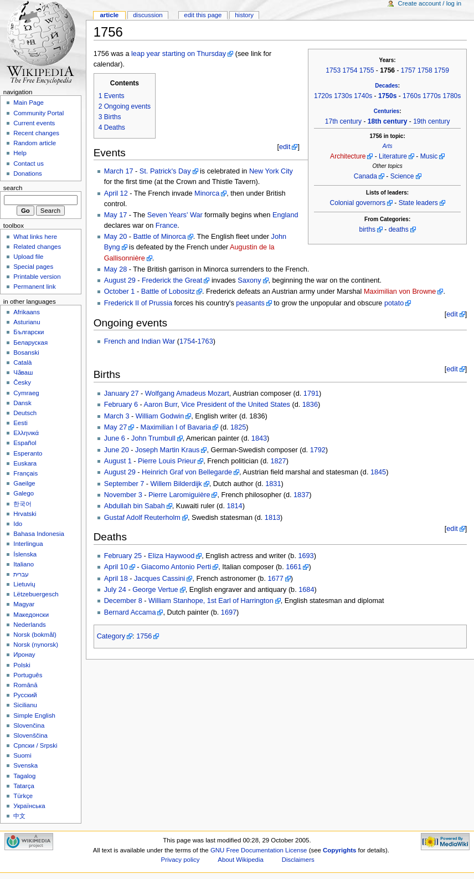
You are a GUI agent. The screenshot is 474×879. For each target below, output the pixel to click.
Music (428, 156)
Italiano (23, 564)
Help (20, 153)
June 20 (116, 450)
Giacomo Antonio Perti (176, 567)
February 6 (121, 404)
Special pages (33, 266)
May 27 (115, 427)
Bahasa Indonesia (38, 533)
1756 (144, 636)
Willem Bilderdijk (176, 484)
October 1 (119, 291)
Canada (365, 176)
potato (394, 303)
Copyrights (339, 850)
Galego (23, 493)
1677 (275, 578)
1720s (323, 96)
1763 (205, 341)
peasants (250, 303)
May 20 (115, 237)
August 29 (120, 280)
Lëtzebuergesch (36, 594)
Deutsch (25, 413)
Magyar (23, 604)
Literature (393, 156)
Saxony (249, 280)
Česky (22, 382)
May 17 (115, 215)
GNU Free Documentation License (258, 850)
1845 (378, 472)
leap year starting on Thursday (178, 54)
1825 (238, 427)
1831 (273, 484)
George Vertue (155, 590)
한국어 (22, 503)
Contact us (28, 163)
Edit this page (202, 15)
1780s (451, 96)
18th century (388, 121)
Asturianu (26, 322)
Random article (34, 143)
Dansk (22, 403)
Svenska (25, 765)
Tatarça (23, 786)
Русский (25, 695)
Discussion (147, 15)
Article (109, 15)
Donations (27, 173)
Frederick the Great (172, 280)
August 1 (118, 461)
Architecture (347, 156)
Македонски (31, 614)
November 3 (123, 495)
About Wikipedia (241, 859)
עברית (21, 574)
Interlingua (28, 543)
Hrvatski (24, 513)
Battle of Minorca (159, 237)
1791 (311, 393)
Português (27, 675)
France (167, 225)
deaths (399, 229)
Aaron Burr (161, 404)
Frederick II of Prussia (138, 303)
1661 (293, 567)
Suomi (22, 755)
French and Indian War (140, 341)
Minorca (206, 193)
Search (13, 188)
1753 (333, 70)
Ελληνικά (26, 433)
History (244, 15)
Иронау (24, 654)
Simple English (34, 715)
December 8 (123, 601)
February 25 (123, 556)
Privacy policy (180, 859)
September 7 (124, 484)
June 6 (114, 438)
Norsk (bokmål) (34, 634)
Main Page (28, 102)
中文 (19, 815)
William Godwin (160, 416)
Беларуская (30, 342)
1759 (441, 70)
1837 (301, 495)
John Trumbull (153, 438)
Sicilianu (25, 705)
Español (24, 443)
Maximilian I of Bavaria (176, 427)
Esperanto (27, 453)
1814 (234, 506)
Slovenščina (30, 735)
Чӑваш (23, 372)
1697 (228, 612)
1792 (318, 450)
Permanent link (34, 286)
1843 (259, 438)
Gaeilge (24, 483)
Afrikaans (26, 312)
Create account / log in (429, 3)
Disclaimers (298, 859)
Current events (34, 123)
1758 (425, 70)
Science (402, 176)
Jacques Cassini (159, 578)
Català (22, 362)
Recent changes (36, 133)
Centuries (386, 111)
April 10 (116, 567)
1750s (387, 96)
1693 (305, 556)
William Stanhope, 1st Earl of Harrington (211, 601)
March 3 (117, 416)
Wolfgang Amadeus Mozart (187, 393)
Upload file (28, 256)
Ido (17, 523)
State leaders (418, 203)
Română (25, 685)
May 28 (115, 269)
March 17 (118, 171)
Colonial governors (357, 203)
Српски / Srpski (35, 745)
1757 (408, 70)
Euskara (25, 463)
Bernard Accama (130, 612)
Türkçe (23, 796)
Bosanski (26, 352)
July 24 (115, 590)
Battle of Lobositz (168, 291)
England (285, 215)
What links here (35, 236)
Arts (388, 146)
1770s (432, 96)
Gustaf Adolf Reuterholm (142, 518)
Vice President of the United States (235, 404)
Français (25, 473)
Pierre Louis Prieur (167, 461)
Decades (386, 86)
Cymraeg (26, 393)
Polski (21, 665)
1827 (278, 461)
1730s (343, 96)
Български (28, 332)
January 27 (121, 393)
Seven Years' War (175, 215)
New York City (271, 171)
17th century (343, 121)
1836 (310, 404)
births (367, 229)
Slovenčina (28, 725)
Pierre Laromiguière (179, 495)
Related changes (37, 246)
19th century (431, 121)
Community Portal (38, 113)
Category (111, 636)
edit (284, 147)
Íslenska (25, 554)
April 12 (116, 193)
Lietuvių (24, 584)
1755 (366, 70)
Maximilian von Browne (400, 291)
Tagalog (24, 776)
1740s (363, 96)
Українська (29, 806)
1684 (306, 590)
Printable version (36, 276)
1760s (412, 96)
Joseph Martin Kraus (167, 450)
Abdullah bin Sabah (134, 506)
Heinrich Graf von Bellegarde (187, 472)
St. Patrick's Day (165, 171)
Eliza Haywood (171, 556)
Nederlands (29, 624)
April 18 (116, 578)
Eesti (20, 423)
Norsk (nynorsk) (35, 644)
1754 (350, 70)
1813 (272, 518)
